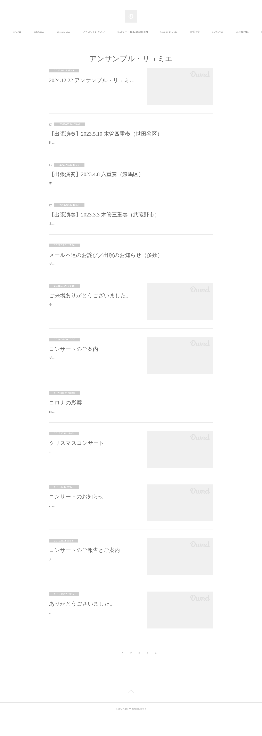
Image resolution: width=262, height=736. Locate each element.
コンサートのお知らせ (76, 517)
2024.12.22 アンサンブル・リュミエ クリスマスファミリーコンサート (94, 80)
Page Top (131, 713)
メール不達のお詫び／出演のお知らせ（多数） (106, 265)
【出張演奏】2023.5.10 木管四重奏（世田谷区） (105, 134)
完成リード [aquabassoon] (145, 31)
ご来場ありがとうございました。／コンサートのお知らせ (94, 311)
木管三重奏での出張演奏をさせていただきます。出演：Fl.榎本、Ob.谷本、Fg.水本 (102, 234)
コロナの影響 (65, 418)
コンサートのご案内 (73, 364)
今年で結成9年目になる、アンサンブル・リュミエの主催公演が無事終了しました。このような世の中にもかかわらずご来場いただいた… (93, 322)
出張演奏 (207, 31)
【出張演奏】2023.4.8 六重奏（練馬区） (96, 179)
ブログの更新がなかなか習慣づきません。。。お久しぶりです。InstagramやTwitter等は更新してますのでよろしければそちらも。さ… (94, 376)
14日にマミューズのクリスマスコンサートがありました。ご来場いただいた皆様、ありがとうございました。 (93, 475)
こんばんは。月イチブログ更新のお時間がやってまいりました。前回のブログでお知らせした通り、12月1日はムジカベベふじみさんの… (93, 528)
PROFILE (52, 31)
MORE (228, 31)
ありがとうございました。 (82, 624)
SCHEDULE (76, 31)
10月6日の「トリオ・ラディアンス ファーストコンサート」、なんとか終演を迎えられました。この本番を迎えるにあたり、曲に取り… (93, 636)
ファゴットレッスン (106, 31)
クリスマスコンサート (76, 464)
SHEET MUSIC (181, 31)
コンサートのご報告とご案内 (84, 571)
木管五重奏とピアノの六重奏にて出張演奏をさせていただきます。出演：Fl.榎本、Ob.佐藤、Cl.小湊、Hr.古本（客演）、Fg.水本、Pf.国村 (130, 191)
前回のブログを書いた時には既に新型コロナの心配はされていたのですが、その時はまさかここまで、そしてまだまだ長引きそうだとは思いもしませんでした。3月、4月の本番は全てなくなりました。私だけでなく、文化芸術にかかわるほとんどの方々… (131, 429)
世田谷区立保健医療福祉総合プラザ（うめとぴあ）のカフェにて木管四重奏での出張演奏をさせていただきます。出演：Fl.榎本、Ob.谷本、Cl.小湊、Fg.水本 (129, 145)
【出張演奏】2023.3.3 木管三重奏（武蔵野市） (104, 225)
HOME (30, 31)
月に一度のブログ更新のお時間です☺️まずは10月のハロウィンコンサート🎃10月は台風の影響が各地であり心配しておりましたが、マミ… (94, 582)
